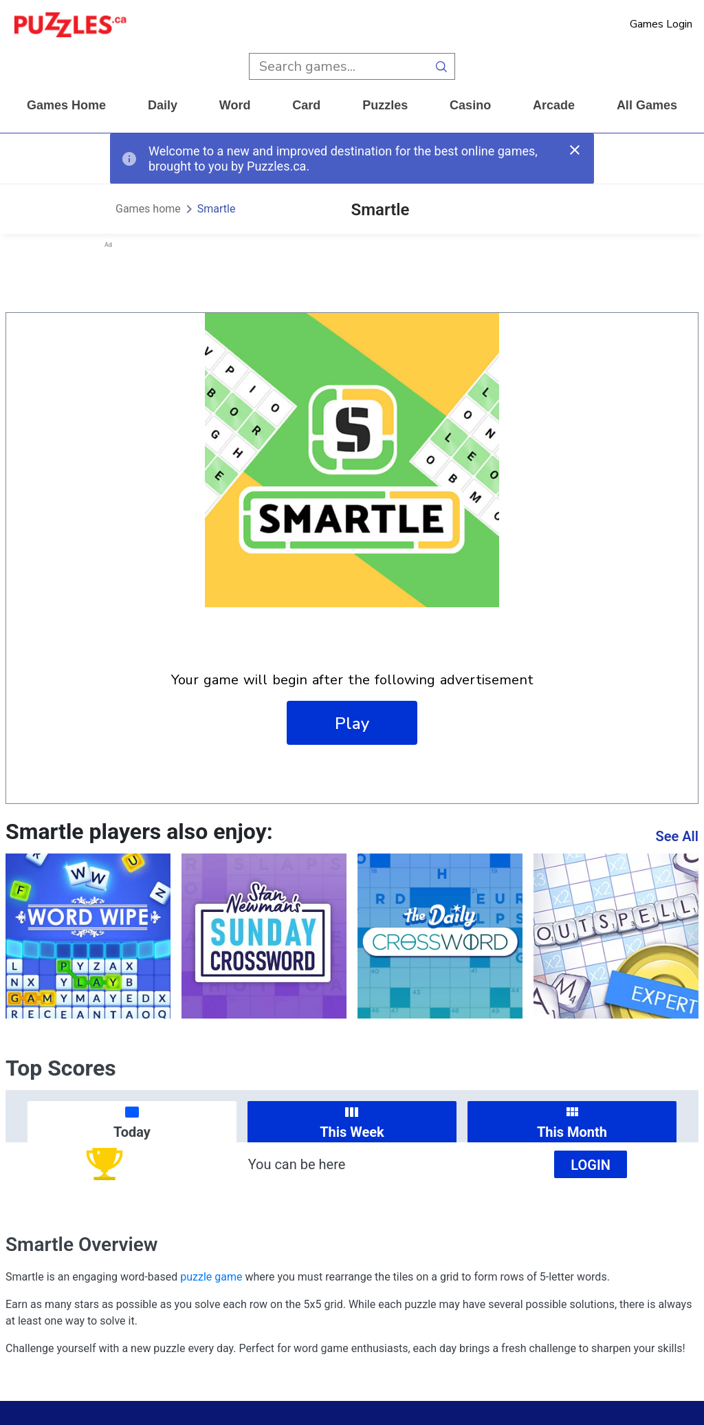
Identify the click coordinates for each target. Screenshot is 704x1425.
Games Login (661, 24)
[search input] (338, 66)
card (306, 105)
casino (470, 105)
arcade (554, 105)
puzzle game (211, 1276)
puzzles (385, 105)
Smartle (216, 208)
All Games (647, 105)
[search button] (441, 66)
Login (590, 1165)
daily (162, 105)
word (235, 105)
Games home (66, 105)
